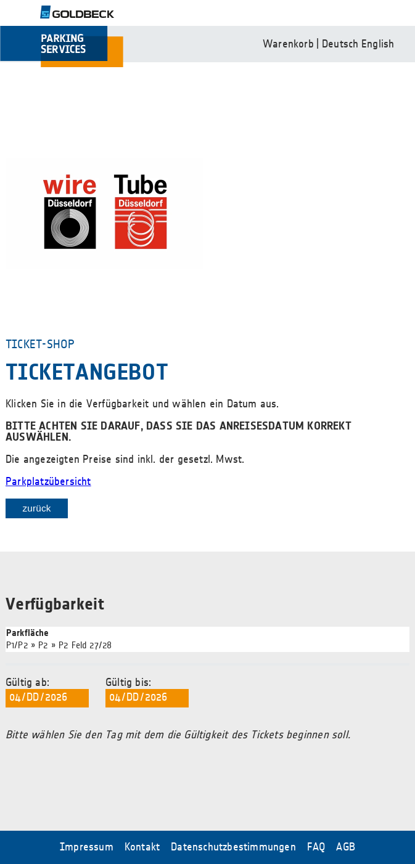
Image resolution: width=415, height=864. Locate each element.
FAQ (316, 847)
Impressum (86, 847)
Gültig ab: (47, 692)
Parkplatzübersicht (48, 481)
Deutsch (340, 44)
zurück (36, 508)
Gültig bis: (147, 692)
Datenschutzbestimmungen (233, 847)
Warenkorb (288, 44)
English (377, 44)
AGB (345, 847)
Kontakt (142, 847)
